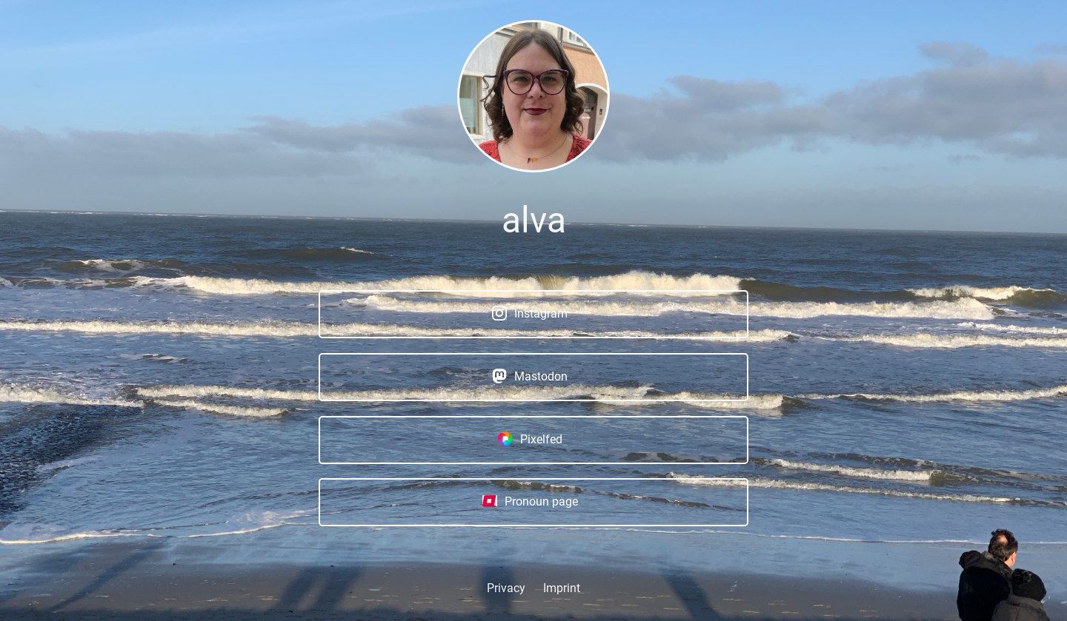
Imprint (561, 588)
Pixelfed (530, 438)
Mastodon (530, 376)
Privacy (506, 588)
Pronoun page (530, 501)
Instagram (530, 313)
